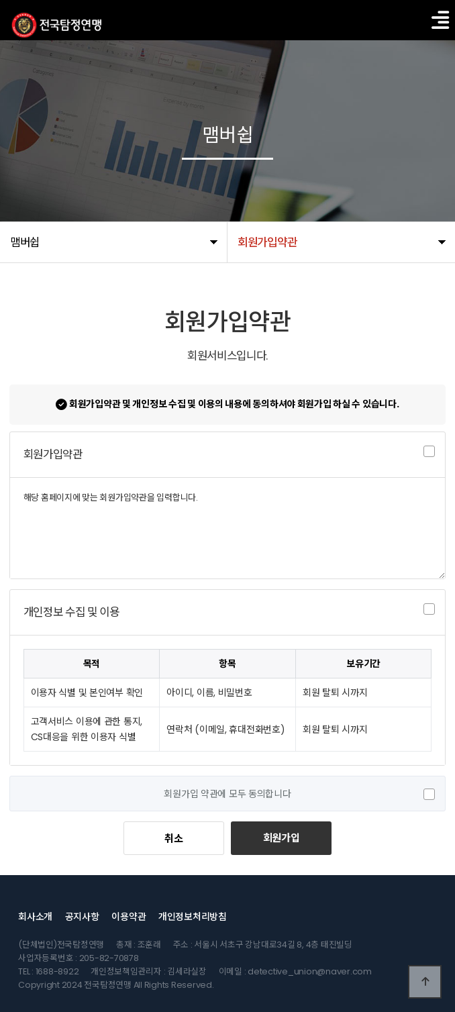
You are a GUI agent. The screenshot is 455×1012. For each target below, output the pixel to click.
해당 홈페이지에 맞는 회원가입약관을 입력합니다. (228, 528)
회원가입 (281, 838)
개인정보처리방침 (192, 916)
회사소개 (35, 916)
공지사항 (82, 916)
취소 (173, 838)
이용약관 (128, 916)
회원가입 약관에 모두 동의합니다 (227, 794)
